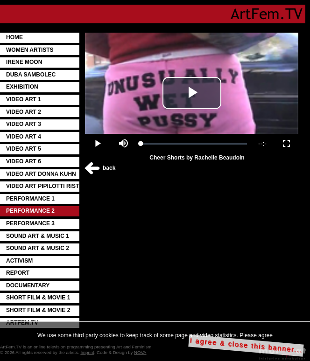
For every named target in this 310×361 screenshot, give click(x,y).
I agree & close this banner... (246, 345)
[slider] (194, 144)
